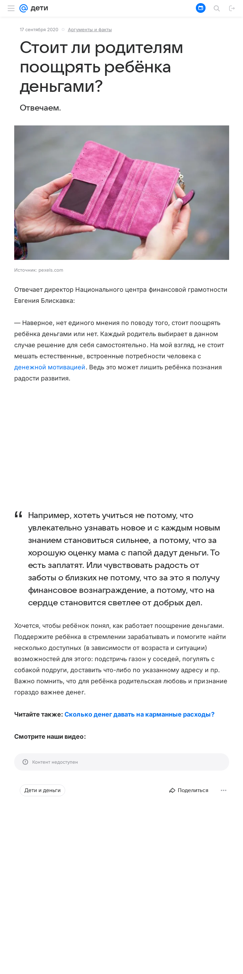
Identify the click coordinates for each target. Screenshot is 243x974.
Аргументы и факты (90, 29)
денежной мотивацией (50, 367)
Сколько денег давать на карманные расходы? (139, 714)
